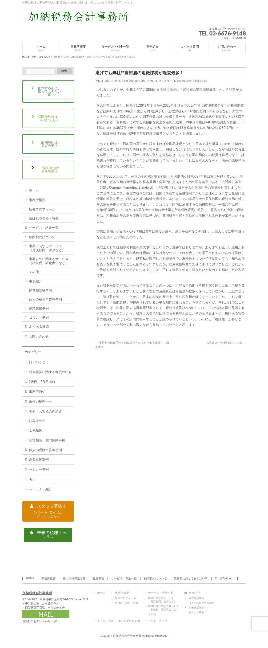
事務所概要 (37, 200)
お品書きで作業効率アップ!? (226, 342)
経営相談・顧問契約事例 (47, 440)
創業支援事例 (39, 308)
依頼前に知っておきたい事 (191, 578)
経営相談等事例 (40, 290)
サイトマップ (158, 621)
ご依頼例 (35, 430)
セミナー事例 (39, 317)
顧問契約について (42, 237)
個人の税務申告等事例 (45, 299)
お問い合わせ (39, 336)
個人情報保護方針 (74, 578)
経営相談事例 (196, 598)
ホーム (34, 190)
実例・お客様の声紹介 (45, 411)
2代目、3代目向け (42, 382)
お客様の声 (37, 421)
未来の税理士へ (40, 401)
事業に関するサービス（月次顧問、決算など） (47, 248)
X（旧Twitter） (224, 578)
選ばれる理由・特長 (44, 218)
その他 (34, 272)
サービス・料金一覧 (44, 228)
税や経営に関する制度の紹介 (191, 80)
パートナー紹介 (40, 489)
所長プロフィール (42, 209)
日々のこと (37, 362)
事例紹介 (35, 281)
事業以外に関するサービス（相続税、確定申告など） (48, 261)
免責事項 (98, 578)
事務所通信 (37, 392)
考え (32, 479)
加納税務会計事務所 (37, 593)
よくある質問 (39, 326)
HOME (30, 578)
